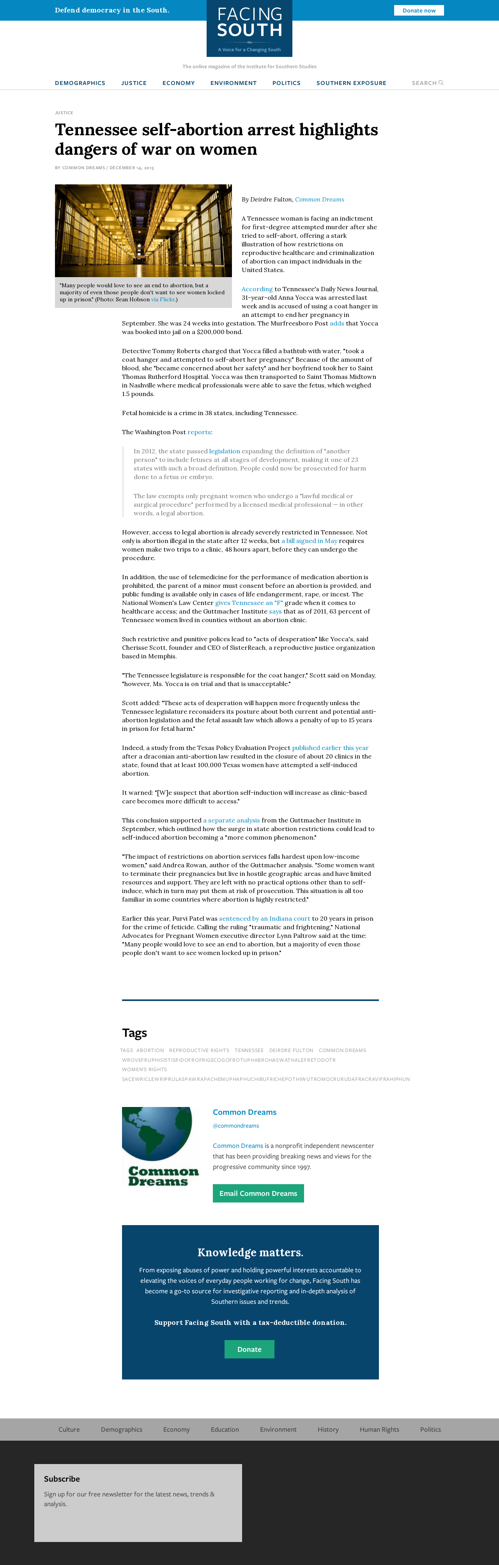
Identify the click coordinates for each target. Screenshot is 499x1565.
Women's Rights (145, 1069)
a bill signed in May (309, 541)
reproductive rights (199, 1050)
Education (225, 1429)
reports (199, 432)
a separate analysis (231, 820)
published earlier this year (330, 748)
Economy (179, 83)
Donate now (419, 10)
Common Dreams (83, 167)
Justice (134, 83)
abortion (150, 1050)
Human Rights (379, 1429)
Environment (234, 83)
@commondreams (236, 1125)
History (328, 1429)
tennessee (249, 1050)
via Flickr (163, 299)
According (257, 289)
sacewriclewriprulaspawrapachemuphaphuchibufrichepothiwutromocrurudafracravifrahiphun (266, 1078)
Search (428, 83)
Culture (69, 1429)
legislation (224, 451)
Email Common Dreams (258, 1193)
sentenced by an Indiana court (264, 918)
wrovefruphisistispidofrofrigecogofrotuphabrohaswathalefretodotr (229, 1059)
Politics (287, 83)
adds (337, 323)
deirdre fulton (291, 1050)
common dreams (342, 1050)
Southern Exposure (352, 83)
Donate (249, 1349)
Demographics (80, 83)
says (275, 611)
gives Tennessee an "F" (249, 603)
